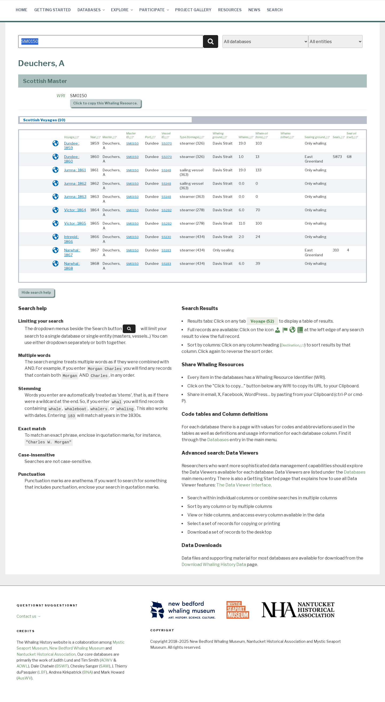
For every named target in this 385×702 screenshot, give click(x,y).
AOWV (107, 660)
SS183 (166, 250)
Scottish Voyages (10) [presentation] (44, 120)
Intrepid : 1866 (71, 239)
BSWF (62, 666)
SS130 (166, 237)
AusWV (24, 678)
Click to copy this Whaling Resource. (105, 103)
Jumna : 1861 (75, 170)
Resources (229, 9)
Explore (122, 9)
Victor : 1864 (75, 210)
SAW (104, 666)
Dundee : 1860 (71, 159)
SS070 (166, 143)
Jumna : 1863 (75, 196)
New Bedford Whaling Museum (77, 648)
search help (36, 292)
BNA (87, 672)
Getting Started (52, 9)
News (254, 9)
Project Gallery (193, 9)
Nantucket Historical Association (46, 654)
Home (21, 9)
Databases (92, 9)
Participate (154, 9)
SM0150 (132, 143)
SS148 (166, 170)
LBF (42, 672)
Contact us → (29, 616)
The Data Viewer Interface (243, 485)
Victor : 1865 (75, 223)
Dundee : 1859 (71, 145)
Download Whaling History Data (214, 564)
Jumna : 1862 (75, 183)
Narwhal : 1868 (72, 265)
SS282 (166, 210)
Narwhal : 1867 (72, 252)
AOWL (22, 666)
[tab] (106, 120)
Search (275, 9)
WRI (60, 95)
